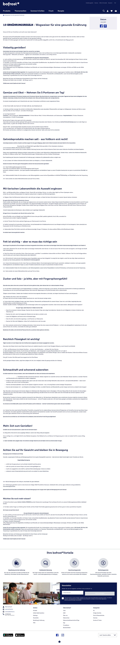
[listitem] (16, 567)
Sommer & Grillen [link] (37, 11)
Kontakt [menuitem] (35, 609)
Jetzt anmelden (108, 592)
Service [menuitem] (96, 3)
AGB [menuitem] (64, 611)
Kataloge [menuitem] (35, 614)
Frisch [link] (51, 11)
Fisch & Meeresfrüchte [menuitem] (98, 614)
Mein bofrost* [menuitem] (7, 606)
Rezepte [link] (61, 11)
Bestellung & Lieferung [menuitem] (38, 619)
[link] (20, 4)
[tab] (108, 11)
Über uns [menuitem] (65, 614)
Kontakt (83, 170)
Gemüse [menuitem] (95, 616)
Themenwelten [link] (20, 11)
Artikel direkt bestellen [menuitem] (38, 611)
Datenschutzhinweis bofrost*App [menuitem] (71, 619)
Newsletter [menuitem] (36, 616)
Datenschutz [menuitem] (66, 616)
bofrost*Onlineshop (61, 175)
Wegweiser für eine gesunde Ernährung (14, 15)
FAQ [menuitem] (34, 621)
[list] (60, 567)
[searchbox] (69, 11)
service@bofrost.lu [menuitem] (8, 611)
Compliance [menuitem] (66, 623)
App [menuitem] (64, 621)
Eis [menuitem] (94, 609)
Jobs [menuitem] (64, 609)
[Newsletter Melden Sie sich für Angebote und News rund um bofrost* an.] (88, 593)
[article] (45, 22)
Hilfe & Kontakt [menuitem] (103, 3)
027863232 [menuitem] (7, 613)
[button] (112, 3)
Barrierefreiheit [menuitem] (66, 626)
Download (73, 175)
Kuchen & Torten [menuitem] (97, 619)
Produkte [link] (6, 11)
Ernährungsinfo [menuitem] (89, 3)
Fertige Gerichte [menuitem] (97, 611)
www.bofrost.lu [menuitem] (8, 608)
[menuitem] (6, 11)
